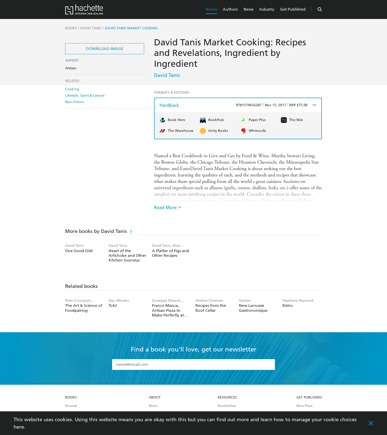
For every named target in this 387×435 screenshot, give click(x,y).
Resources (227, 397)
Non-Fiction (74, 102)
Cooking (72, 89)
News (248, 9)
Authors (230, 9)
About (155, 397)
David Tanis (167, 75)
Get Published (293, 9)
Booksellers (227, 406)
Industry (266, 9)
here (19, 427)
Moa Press (304, 406)
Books (211, 9)
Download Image (104, 48)
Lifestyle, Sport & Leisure (85, 95)
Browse (71, 406)
